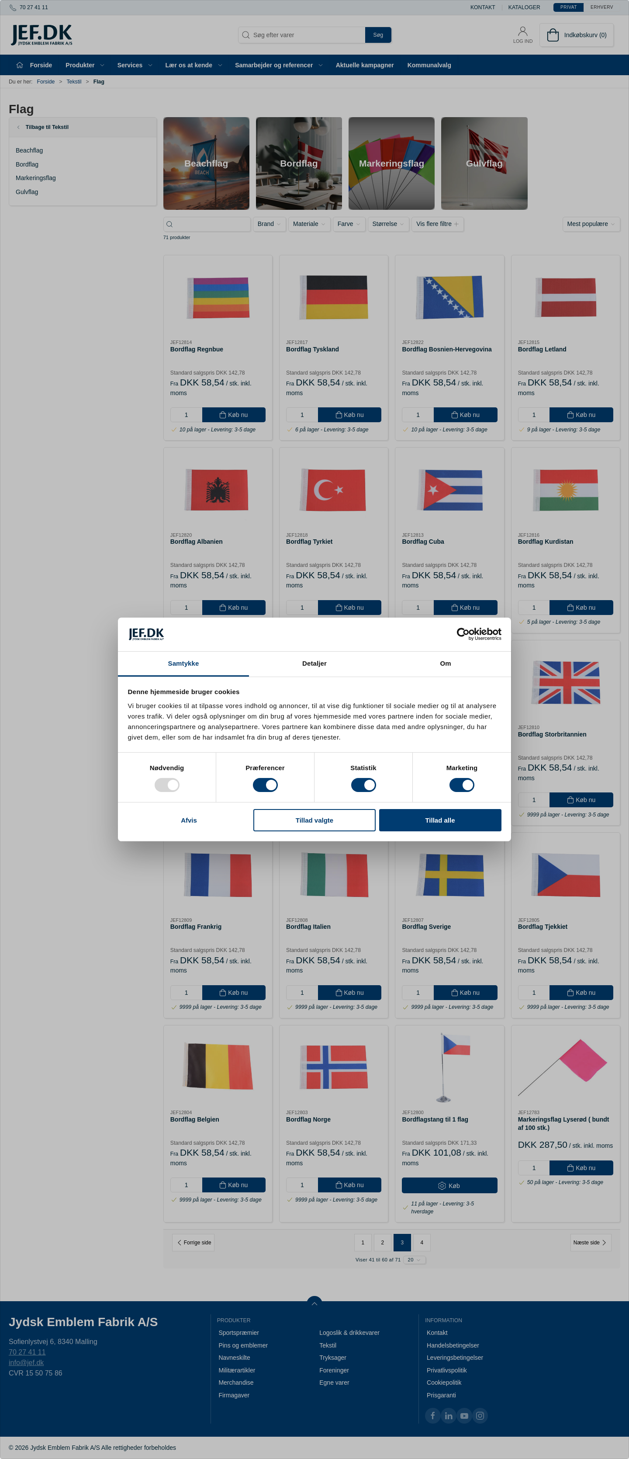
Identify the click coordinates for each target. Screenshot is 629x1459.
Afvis (189, 820)
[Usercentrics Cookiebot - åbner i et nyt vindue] (463, 634)
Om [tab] (445, 663)
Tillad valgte (314, 820)
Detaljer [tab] (314, 663)
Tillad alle (440, 820)
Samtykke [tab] (183, 663)
